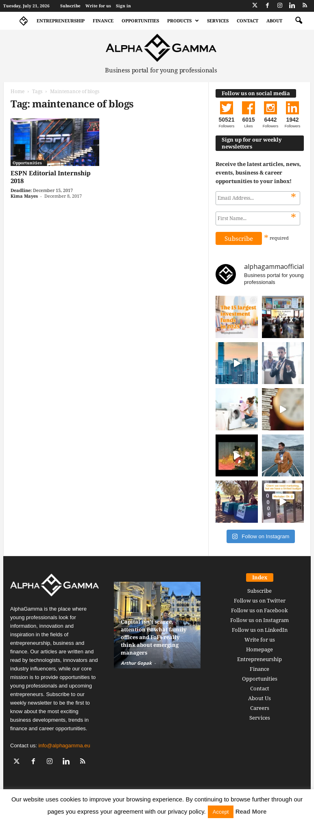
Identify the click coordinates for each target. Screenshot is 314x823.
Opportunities (140, 20)
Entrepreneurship (61, 20)
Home (17, 91)
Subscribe (70, 6)
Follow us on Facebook (259, 610)
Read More (251, 811)
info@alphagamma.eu (64, 745)
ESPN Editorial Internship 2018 (51, 177)
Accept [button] (221, 812)
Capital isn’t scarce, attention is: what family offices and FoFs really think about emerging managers (154, 637)
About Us (259, 698)
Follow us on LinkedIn (260, 629)
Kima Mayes (24, 196)
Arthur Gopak (136, 663)
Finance (103, 20)
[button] (298, 21)
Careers (259, 708)
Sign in (123, 6)
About (274, 20)
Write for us (98, 6)
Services (218, 20)
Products (183, 21)
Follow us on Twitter (260, 600)
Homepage (259, 649)
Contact (247, 20)
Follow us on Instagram (259, 620)
